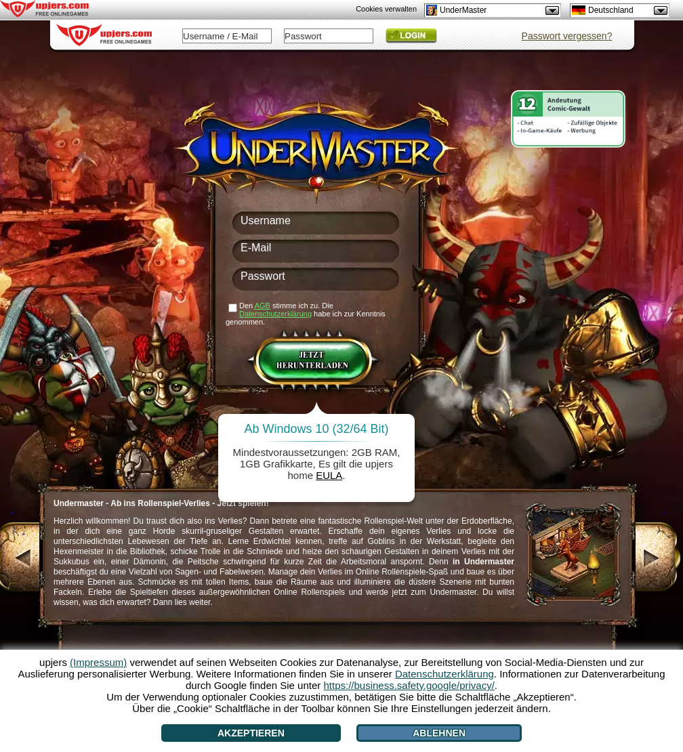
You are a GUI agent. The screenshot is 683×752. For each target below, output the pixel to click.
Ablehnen (439, 733)
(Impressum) (98, 662)
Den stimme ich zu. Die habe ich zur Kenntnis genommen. (306, 313)
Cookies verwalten (386, 9)
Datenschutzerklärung (275, 314)
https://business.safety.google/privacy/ (408, 685)
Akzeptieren (251, 733)
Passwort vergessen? (567, 35)
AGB (262, 305)
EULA (329, 475)
